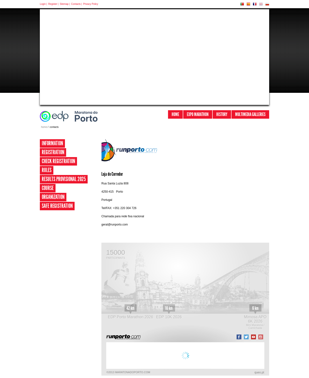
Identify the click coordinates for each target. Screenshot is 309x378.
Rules (46, 170)
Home (175, 114)
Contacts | (76, 4)
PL (267, 4)
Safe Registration (57, 206)
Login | (43, 4)
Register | (53, 4)
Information (52, 143)
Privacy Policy (90, 4)
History (221, 114)
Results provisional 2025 (64, 179)
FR (255, 4)
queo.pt (259, 372)
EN (261, 4)
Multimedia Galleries (250, 114)
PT (242, 4)
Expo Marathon (198, 114)
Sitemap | (65, 4)
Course (48, 188)
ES (248, 4)
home (44, 127)
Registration (53, 152)
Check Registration (58, 161)
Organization (53, 197)
